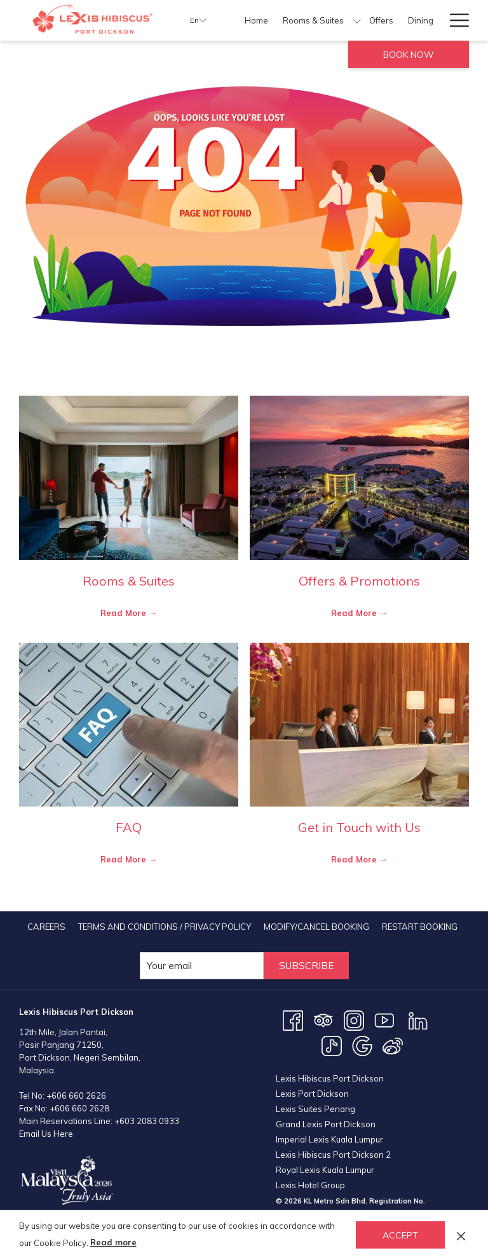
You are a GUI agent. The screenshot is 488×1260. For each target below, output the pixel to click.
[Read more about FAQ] (128, 725)
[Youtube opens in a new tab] (384, 1020)
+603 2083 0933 (146, 1121)
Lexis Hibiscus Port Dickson (330, 1078)
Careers (46, 927)
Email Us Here (46, 1134)
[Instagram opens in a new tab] (354, 1020)
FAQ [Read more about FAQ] (129, 827)
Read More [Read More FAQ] (124, 859)
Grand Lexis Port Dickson (326, 1124)
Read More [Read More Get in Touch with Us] (355, 859)
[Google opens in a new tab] (362, 1045)
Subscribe (306, 966)
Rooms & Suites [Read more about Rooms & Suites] (129, 581)
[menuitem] (257, 20)
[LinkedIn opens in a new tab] (418, 1020)
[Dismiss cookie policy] (461, 1234)
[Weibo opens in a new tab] (393, 1045)
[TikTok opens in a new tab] (332, 1045)
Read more (113, 1242)
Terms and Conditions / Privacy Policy (164, 927)
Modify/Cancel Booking (316, 927)
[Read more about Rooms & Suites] (128, 478)
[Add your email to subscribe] (202, 965)
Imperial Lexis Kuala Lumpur (329, 1139)
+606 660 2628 (79, 1108)
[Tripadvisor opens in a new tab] (323, 1020)
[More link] (454, 20)
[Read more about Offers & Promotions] (359, 478)
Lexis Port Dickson (312, 1094)
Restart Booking (420, 927)
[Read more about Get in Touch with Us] (359, 725)
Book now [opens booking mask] (408, 54)
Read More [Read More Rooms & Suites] (124, 613)
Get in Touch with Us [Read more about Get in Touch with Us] (359, 827)
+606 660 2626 (76, 1095)
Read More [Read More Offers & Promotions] (355, 613)
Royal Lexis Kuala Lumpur (325, 1170)
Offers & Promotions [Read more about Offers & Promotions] (359, 581)
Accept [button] (400, 1235)
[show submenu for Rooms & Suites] (356, 20)
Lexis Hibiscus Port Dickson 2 (333, 1154)
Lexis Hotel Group (310, 1185)
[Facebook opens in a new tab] (293, 1020)
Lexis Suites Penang (315, 1109)
